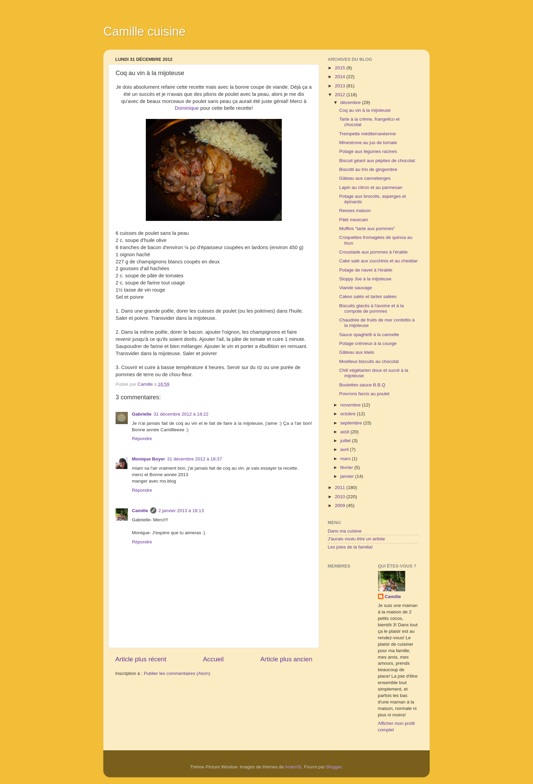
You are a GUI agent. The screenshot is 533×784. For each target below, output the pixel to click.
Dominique (187, 108)
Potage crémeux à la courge (368, 343)
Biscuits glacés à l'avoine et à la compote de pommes (371, 308)
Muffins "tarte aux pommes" (367, 228)
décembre (351, 102)
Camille (140, 510)
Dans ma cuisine (345, 531)
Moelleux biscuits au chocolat (369, 361)
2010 (340, 496)
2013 (340, 85)
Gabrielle (142, 414)
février (347, 467)
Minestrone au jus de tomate (368, 142)
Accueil (213, 659)
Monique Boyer (148, 458)
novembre (351, 404)
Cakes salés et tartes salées (368, 296)
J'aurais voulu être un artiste (356, 538)
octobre (348, 413)
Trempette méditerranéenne (367, 133)
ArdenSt (293, 766)
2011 (340, 487)
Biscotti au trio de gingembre (368, 169)
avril (345, 449)
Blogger (334, 766)
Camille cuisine (144, 31)
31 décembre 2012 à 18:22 (181, 414)
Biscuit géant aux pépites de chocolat (377, 160)
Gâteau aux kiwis (356, 352)
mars (346, 458)
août (345, 431)
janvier (347, 476)
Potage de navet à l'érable (365, 270)
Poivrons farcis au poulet (364, 393)
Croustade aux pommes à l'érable (373, 252)
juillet (346, 440)
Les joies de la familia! (350, 547)
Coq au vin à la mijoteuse (365, 110)
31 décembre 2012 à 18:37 (194, 458)
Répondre (142, 438)
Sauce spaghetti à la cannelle (369, 334)
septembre (351, 422)
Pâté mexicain (353, 219)
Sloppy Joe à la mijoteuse (365, 278)
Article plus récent (140, 659)
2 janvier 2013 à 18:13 (181, 510)
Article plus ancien (286, 659)
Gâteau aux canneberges (365, 178)
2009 (340, 505)
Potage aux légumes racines (368, 151)
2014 (340, 76)
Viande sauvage (355, 287)
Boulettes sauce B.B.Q (362, 384)
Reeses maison (355, 210)
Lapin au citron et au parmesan (370, 187)
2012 (340, 94)
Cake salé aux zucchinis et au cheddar (378, 260)
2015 (340, 67)
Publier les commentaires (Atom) (177, 673)
